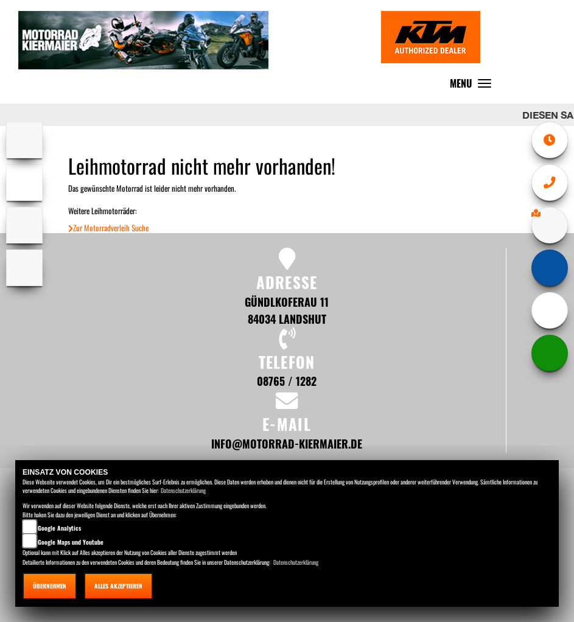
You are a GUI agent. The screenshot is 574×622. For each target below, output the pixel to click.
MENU (473, 86)
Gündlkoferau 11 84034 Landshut (287, 310)
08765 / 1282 (287, 380)
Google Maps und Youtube (70, 542)
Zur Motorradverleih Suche (108, 228)
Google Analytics (59, 528)
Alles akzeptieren (118, 585)
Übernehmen (49, 585)
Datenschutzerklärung (183, 490)
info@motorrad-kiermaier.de (286, 443)
